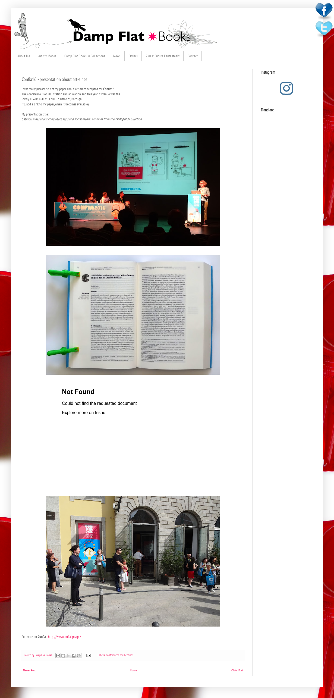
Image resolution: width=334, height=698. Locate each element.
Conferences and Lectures (119, 655)
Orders (133, 56)
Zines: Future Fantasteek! (162, 56)
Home (133, 670)
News (117, 56)
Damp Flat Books (44, 655)
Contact (193, 56)
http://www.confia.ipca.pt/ (64, 636)
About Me (23, 56)
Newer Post (29, 670)
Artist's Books (47, 56)
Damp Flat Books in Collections (84, 56)
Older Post (237, 670)
